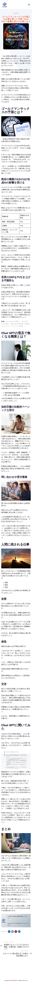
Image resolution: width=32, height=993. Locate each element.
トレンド (16, 13)
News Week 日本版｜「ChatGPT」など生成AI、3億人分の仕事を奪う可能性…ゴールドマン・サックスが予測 (16, 324)
